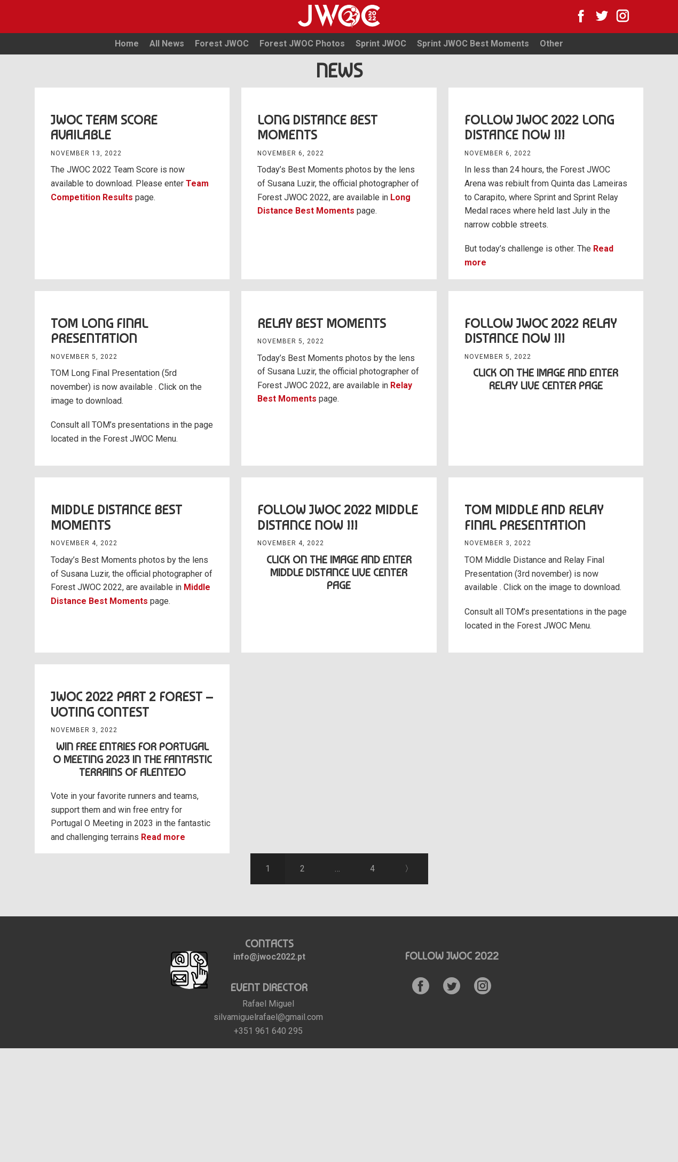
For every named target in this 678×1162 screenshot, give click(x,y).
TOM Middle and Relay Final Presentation (533, 517)
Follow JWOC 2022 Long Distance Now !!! (539, 127)
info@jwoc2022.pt (269, 957)
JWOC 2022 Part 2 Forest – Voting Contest (132, 704)
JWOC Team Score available (104, 127)
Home (127, 43)
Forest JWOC (222, 43)
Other (551, 43)
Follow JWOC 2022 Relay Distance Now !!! (540, 331)
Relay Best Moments (321, 323)
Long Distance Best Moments (317, 127)
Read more (163, 837)
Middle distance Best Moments (116, 517)
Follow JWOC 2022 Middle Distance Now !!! (337, 517)
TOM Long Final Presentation (99, 331)
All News (166, 43)
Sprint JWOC (381, 43)
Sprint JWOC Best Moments (473, 43)
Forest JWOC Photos (302, 43)
